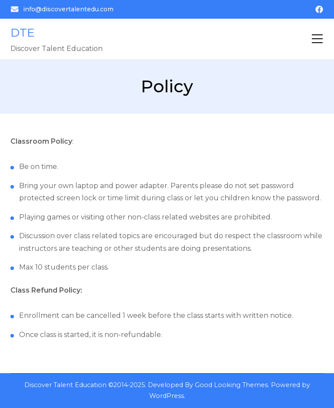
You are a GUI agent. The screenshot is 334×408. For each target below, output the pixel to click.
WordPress (166, 396)
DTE (22, 33)
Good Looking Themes (231, 385)
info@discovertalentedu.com (62, 9)
